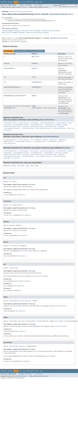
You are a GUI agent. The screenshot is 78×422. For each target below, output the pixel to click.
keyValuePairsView (36, 126)
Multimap (23, 25)
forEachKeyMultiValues (21, 124)
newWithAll (53, 139)
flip (31, 139)
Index (37, 2)
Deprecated (30, 2)
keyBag (65, 124)
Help (41, 2)
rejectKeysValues (27, 128)
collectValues (23, 123)
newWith (45, 139)
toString (70, 128)
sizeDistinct (36, 82)
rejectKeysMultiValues (12, 128)
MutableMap (8, 95)
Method (24, 7)
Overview (3, 2)
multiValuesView (50, 126)
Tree (24, 2)
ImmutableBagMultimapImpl (11, 30)
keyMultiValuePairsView (12, 126)
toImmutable (36, 87)
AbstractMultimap (14, 40)
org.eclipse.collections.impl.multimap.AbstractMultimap (22, 19)
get (33, 56)
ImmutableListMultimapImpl (31, 30)
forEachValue (48, 124)
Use (20, 2)
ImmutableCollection (58, 14)
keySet (34, 68)
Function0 (35, 108)
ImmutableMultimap (8, 25)
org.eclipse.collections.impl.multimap (20, 11)
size (33, 77)
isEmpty (34, 63)
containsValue (61, 123)
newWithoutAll (9, 141)
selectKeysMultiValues (43, 128)
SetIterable (8, 68)
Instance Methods (21, 51)
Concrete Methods (37, 51)
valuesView (7, 130)
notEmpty (61, 126)
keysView (25, 126)
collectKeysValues (10, 123)
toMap (34, 95)
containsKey (34, 123)
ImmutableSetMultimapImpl (50, 30)
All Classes (38, 5)
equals (70, 123)
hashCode (58, 124)
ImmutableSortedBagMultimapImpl (13, 32)
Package (10, 2)
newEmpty (38, 139)
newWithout (62, 139)
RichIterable (18, 95)
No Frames (28, 5)
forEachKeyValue (36, 124)
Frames (21, 5)
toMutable (7, 158)
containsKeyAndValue (47, 123)
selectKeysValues (59, 128)
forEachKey (7, 124)
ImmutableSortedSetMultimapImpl (37, 32)
